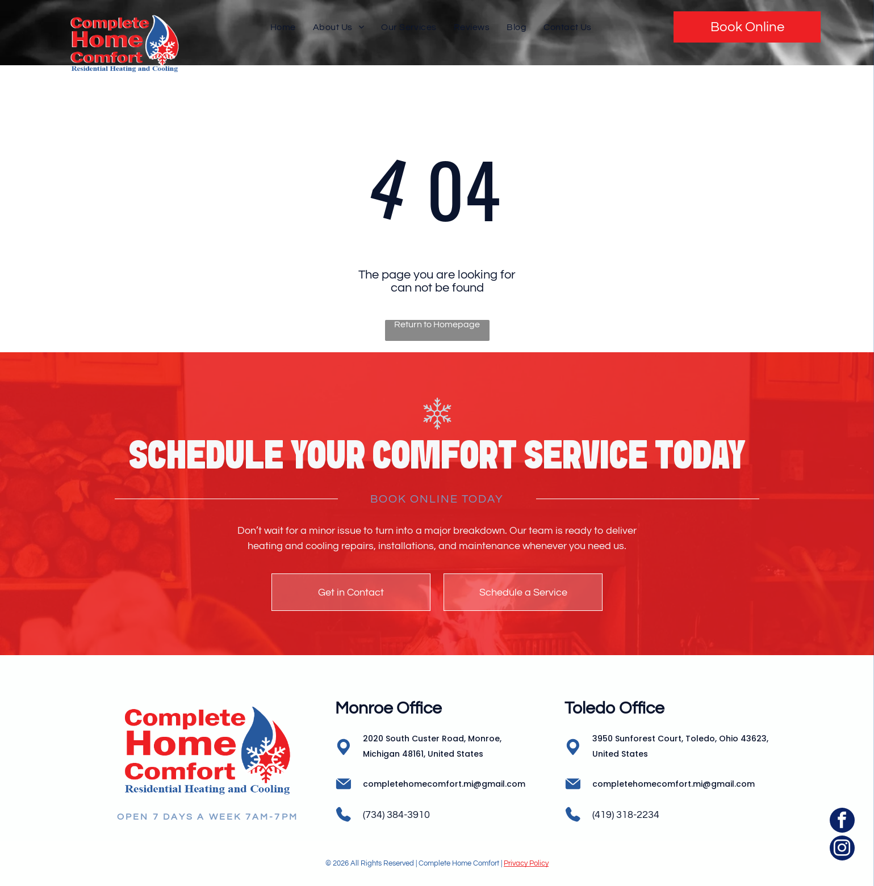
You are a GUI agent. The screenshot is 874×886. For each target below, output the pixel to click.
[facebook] (842, 822)
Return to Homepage (437, 324)
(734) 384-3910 (396, 814)
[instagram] (842, 849)
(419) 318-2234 (625, 814)
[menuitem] (283, 27)
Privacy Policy (526, 863)
